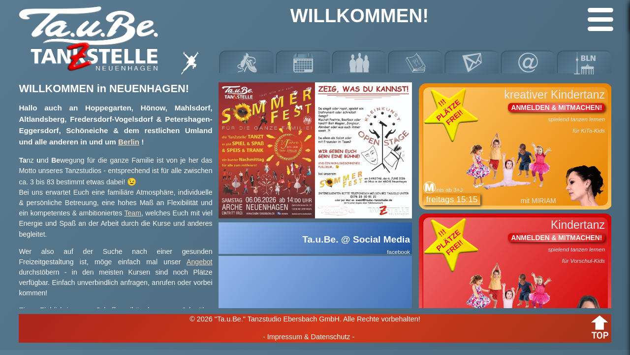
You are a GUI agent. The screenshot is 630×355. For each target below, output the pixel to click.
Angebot (199, 262)
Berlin (128, 142)
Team (132, 213)
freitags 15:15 (452, 199)
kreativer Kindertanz (515, 146)
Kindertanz (515, 276)
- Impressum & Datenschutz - (308, 337)
